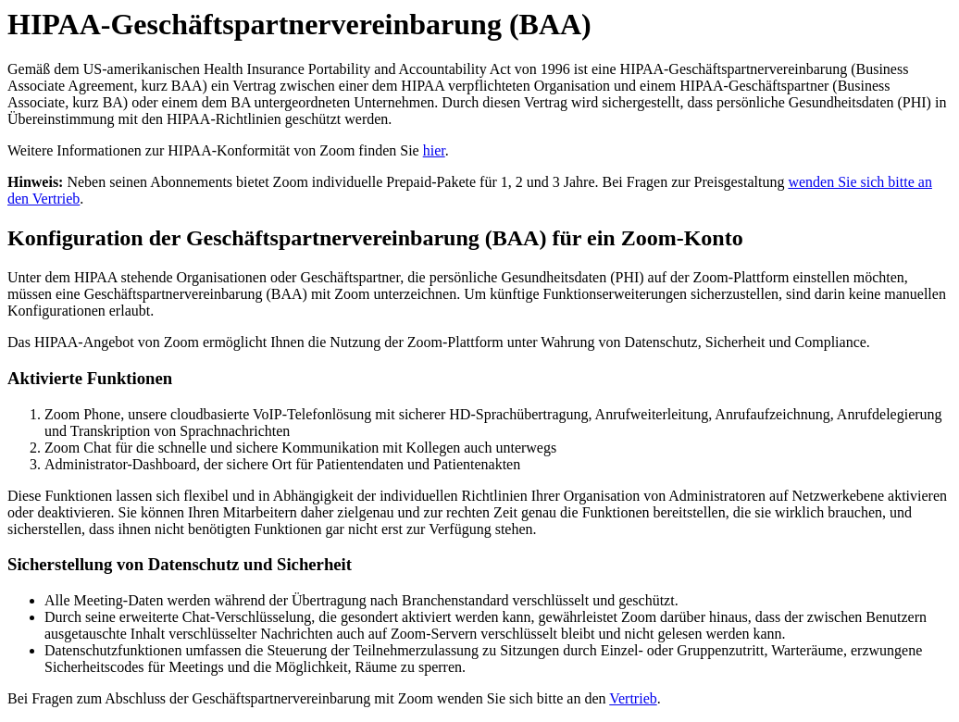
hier (434, 150)
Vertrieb (633, 698)
